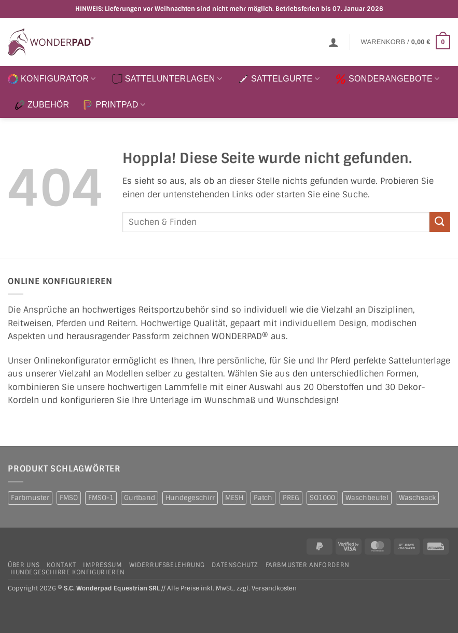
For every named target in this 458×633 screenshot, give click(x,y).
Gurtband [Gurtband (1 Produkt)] (139, 497)
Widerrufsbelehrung (167, 565)
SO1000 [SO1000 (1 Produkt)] (322, 497)
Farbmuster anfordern (308, 565)
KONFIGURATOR (52, 79)
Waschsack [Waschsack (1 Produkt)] (417, 497)
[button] (333, 42)
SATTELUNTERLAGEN (167, 79)
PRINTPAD (113, 105)
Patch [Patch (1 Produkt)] (263, 497)
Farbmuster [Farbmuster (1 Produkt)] (30, 497)
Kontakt (61, 565)
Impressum (102, 565)
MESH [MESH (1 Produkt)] (234, 497)
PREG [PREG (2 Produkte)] (291, 497)
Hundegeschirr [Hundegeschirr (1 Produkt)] (190, 497)
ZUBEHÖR (42, 105)
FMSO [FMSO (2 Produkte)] (69, 497)
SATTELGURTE (279, 79)
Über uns (24, 565)
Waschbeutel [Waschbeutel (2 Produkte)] (366, 497)
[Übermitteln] (439, 222)
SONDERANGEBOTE (387, 79)
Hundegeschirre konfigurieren (67, 572)
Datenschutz (235, 565)
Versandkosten (274, 588)
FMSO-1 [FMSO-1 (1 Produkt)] (101, 497)
